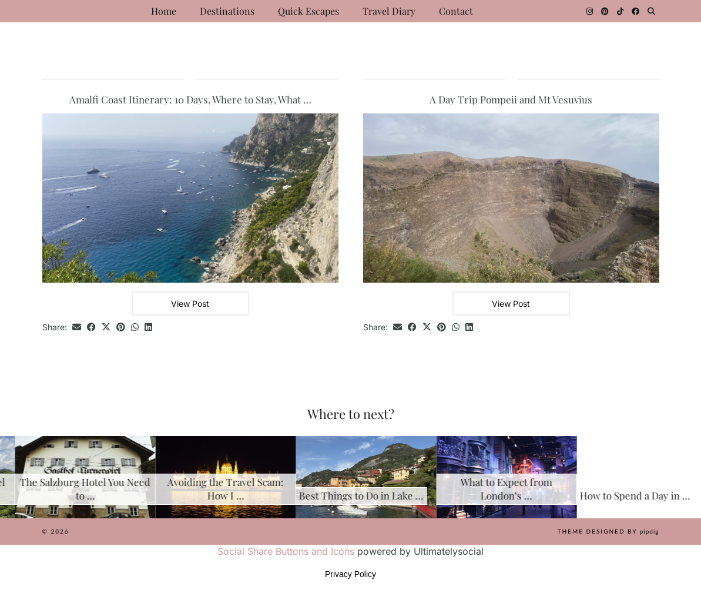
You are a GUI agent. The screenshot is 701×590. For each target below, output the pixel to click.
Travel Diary (389, 11)
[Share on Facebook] (91, 328)
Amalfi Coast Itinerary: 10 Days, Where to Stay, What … (190, 99)
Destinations (227, 11)
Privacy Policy (350, 574)
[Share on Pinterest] (120, 328)
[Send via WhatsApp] (135, 328)
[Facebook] (635, 11)
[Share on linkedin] (148, 328)
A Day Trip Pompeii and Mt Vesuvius (511, 99)
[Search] (651, 11)
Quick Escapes (308, 11)
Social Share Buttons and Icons (285, 551)
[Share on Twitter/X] (106, 328)
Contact (456, 11)
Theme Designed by (608, 531)
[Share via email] (76, 328)
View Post (190, 304)
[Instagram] (589, 11)
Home (163, 11)
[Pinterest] (605, 11)
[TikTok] (620, 11)
